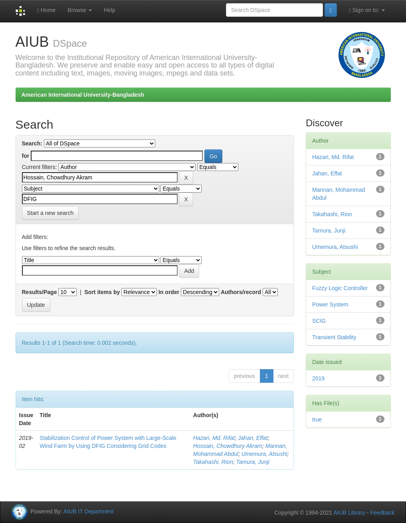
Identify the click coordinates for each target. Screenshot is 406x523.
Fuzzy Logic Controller (340, 288)
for (26, 156)
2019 (318, 378)
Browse (79, 10)
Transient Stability (334, 337)
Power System (330, 304)
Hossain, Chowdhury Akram (227, 446)
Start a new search (50, 213)
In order (168, 292)
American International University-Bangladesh (83, 94)
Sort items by (102, 292)
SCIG (319, 321)
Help (109, 10)
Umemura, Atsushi (264, 454)
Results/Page (39, 292)
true (317, 419)
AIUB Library (349, 512)
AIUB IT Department (88, 511)
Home (46, 10)
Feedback (382, 512)
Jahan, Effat (253, 438)
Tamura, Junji (252, 462)
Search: (32, 143)
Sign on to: (367, 10)
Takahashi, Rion (213, 462)
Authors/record (241, 292)
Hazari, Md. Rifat (214, 438)
